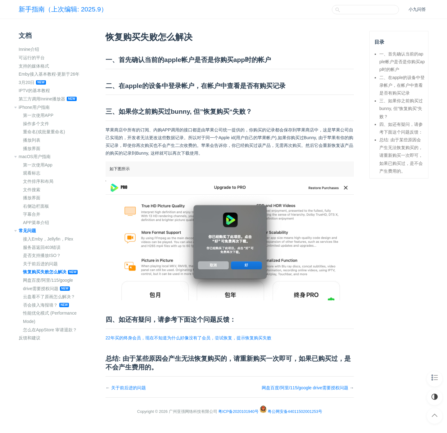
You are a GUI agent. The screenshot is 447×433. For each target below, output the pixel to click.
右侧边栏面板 (36, 206)
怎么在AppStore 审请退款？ (50, 329)
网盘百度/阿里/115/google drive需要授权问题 (305, 387)
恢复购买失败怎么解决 (44, 271)
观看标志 (31, 172)
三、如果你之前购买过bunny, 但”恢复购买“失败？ (401, 108)
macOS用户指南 (35, 156)
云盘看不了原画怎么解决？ (49, 296)
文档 (25, 35)
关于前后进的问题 (40, 263)
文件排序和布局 (38, 181)
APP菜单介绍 (36, 222)
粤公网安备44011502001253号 (295, 411)
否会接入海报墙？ (40, 305)
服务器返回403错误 (42, 247)
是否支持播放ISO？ (42, 255)
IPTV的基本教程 (34, 90)
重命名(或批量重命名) (44, 131)
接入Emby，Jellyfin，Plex (48, 238)
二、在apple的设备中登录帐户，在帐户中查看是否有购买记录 (402, 85)
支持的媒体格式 (34, 66)
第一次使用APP (38, 115)
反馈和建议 (29, 337)
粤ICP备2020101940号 (238, 411)
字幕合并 (31, 214)
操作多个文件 (36, 123)
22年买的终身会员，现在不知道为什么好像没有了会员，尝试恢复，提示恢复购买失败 (188, 337)
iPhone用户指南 (34, 107)
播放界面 (31, 148)
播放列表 (31, 140)
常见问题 (27, 230)
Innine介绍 (29, 49)
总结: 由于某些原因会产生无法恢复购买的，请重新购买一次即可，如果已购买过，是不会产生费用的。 (401, 155)
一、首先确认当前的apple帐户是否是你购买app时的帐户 (402, 61)
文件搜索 (31, 189)
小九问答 (417, 9)
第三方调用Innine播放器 (42, 98)
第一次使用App (37, 164)
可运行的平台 (32, 57)
